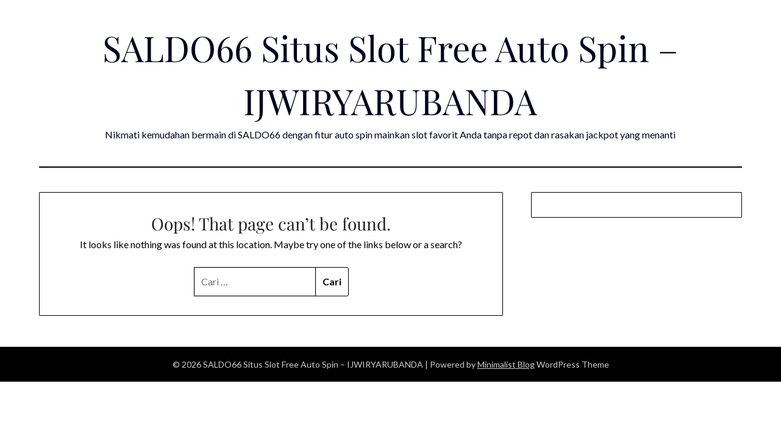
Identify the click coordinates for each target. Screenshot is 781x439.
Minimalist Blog (506, 364)
